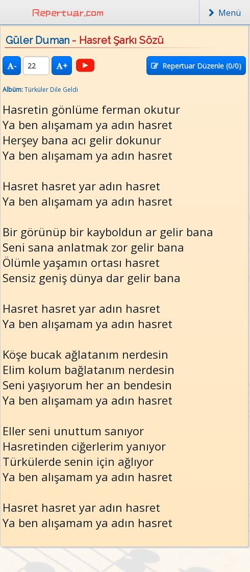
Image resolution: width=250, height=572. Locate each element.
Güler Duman (37, 40)
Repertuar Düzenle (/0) (196, 65)
